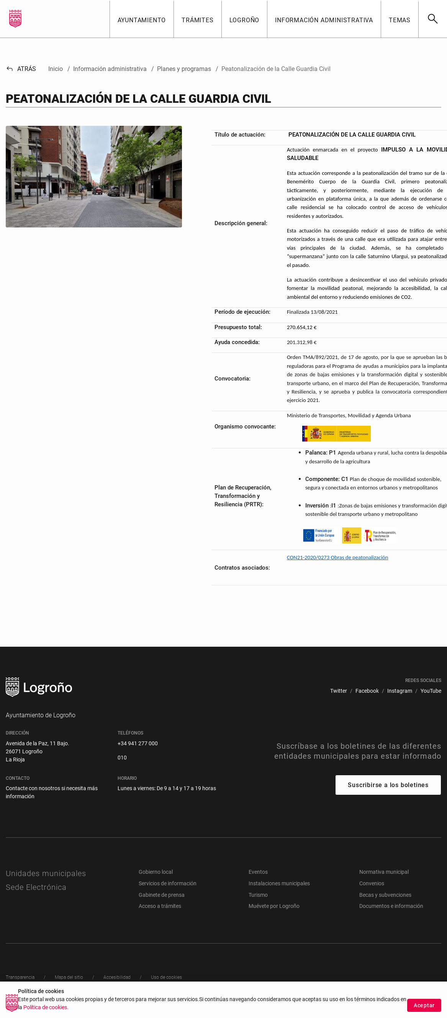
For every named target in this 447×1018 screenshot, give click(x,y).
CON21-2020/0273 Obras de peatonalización (337, 557)
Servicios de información (167, 883)
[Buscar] (432, 19)
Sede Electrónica (36, 887)
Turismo (258, 895)
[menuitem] (338, 691)
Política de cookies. (46, 1007)
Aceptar (424, 1005)
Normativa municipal (384, 872)
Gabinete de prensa (162, 895)
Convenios (371, 883)
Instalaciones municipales (279, 883)
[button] (142, 19)
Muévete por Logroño (274, 906)
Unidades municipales (46, 873)
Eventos (258, 872)
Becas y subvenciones (385, 895)
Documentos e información (391, 906)
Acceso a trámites (160, 906)
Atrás (21, 68)
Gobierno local (156, 872)
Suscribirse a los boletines (388, 785)
